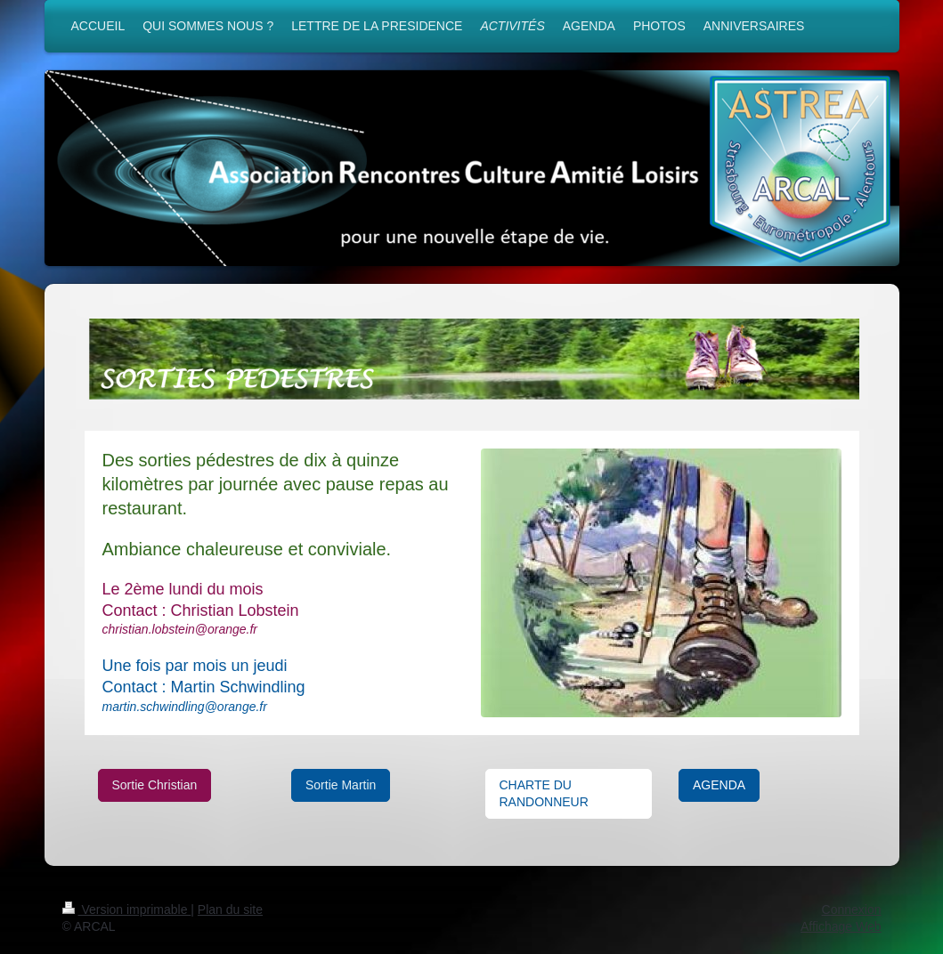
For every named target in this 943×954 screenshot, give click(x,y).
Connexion (852, 909)
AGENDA (719, 785)
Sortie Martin (340, 785)
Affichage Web (841, 926)
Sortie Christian (155, 785)
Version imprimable (126, 909)
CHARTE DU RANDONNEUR (544, 793)
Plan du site (230, 909)
